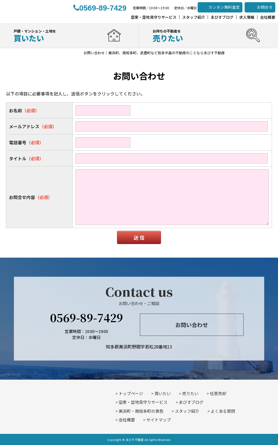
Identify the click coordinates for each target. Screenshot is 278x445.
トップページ (131, 393)
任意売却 (218, 393)
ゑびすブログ (191, 402)
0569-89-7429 (86, 317)
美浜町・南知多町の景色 (141, 411)
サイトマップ (158, 419)
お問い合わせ (191, 325)
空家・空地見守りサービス (143, 402)
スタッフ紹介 (187, 411)
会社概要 (127, 419)
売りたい (190, 393)
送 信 (139, 237)
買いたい (162, 393)
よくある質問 (223, 411)
